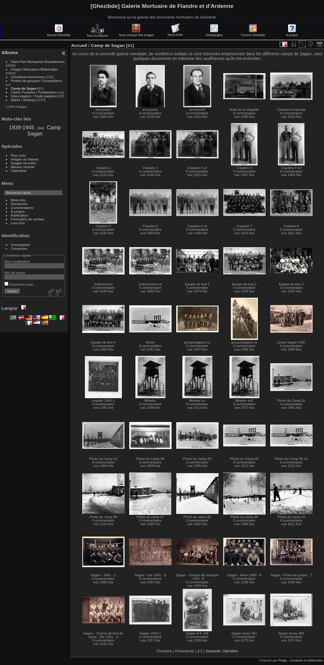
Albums (9, 52)
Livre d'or (18, 223)
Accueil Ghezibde (58, 33)
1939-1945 (21, 127)
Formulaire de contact (27, 219)
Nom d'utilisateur (17, 261)
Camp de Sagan (24, 88)
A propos (292, 33)
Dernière (230, 651)
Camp (54, 127)
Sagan (35, 134)
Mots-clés (18, 200)
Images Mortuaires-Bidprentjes (34, 69)
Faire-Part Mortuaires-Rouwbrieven (38, 61)
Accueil (79, 45)
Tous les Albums (97, 34)
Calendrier (19, 170)
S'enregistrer (20, 245)
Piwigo (282, 660)
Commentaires (22, 208)
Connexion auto (18, 284)
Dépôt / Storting (23, 100)
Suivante (213, 651)
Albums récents (23, 167)
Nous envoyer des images (136, 33)
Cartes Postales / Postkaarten (34, 92)
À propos (18, 211)
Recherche (19, 204)
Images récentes (23, 163)
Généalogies (214, 33)
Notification (19, 215)
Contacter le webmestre (306, 660)
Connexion (19, 248)
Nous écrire (175, 33)
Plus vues (18, 155)
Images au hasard (24, 159)
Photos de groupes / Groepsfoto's (36, 81)
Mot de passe (14, 272)
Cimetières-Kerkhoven (28, 77)
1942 (40, 128)
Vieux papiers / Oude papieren (34, 96)
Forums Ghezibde (253, 33)
